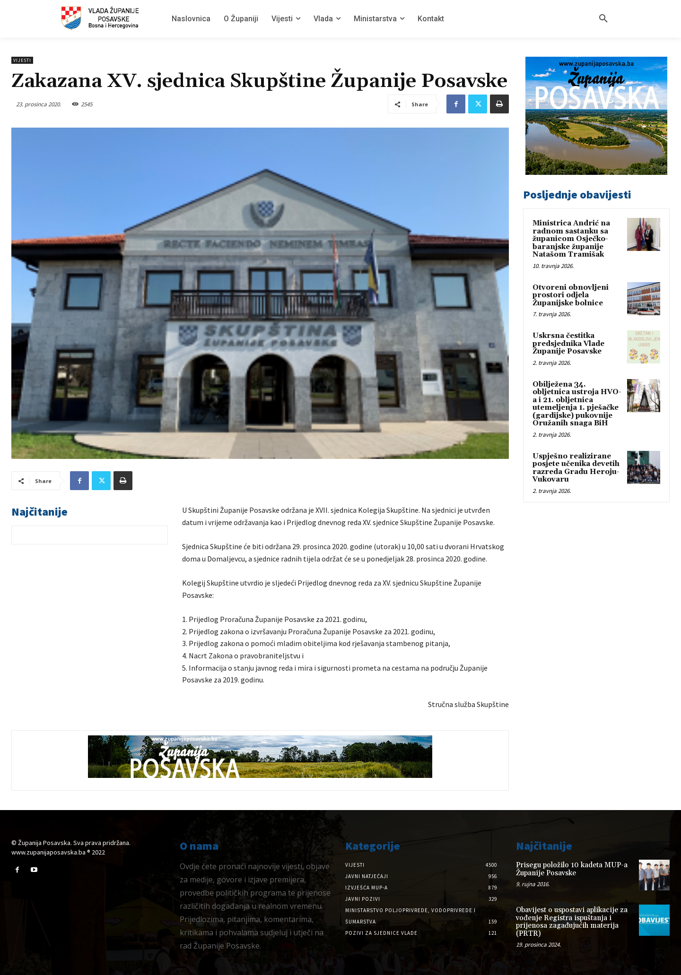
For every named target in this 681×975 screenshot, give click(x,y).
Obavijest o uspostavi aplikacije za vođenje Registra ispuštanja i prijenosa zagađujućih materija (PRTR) (572, 922)
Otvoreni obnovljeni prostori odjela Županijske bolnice (571, 295)
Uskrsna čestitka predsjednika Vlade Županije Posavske (568, 343)
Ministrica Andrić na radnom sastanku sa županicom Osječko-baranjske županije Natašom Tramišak (571, 239)
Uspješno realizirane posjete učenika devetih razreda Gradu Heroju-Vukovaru (576, 468)
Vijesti (22, 60)
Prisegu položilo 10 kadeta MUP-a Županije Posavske (572, 869)
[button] (603, 19)
